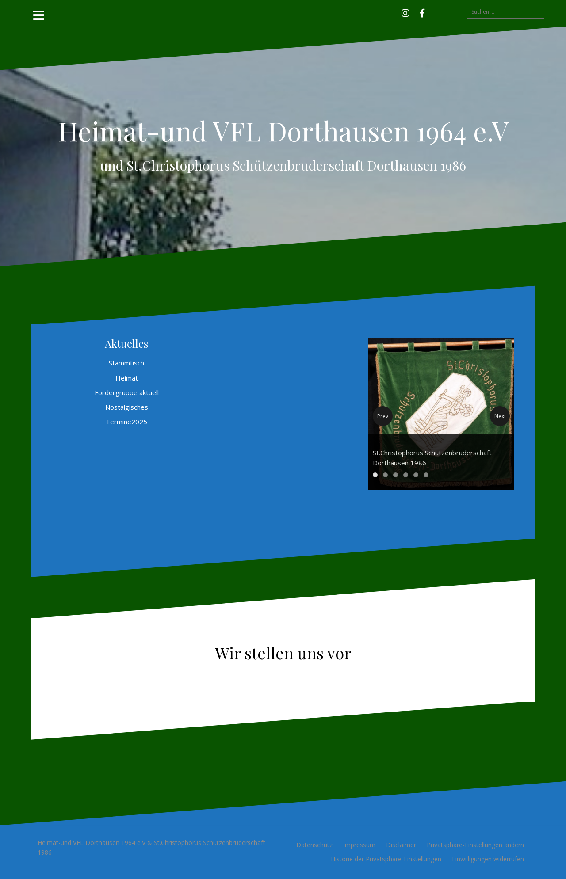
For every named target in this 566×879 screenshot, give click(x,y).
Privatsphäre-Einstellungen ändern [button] (475, 845)
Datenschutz (314, 845)
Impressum (359, 845)
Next (500, 416)
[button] (435, 12)
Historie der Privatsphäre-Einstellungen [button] (386, 859)
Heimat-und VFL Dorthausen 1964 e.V (283, 130)
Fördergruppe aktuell (127, 392)
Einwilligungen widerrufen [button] (488, 859)
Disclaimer (401, 845)
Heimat (126, 377)
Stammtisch (126, 362)
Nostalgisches (126, 407)
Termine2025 (126, 421)
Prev (382, 416)
